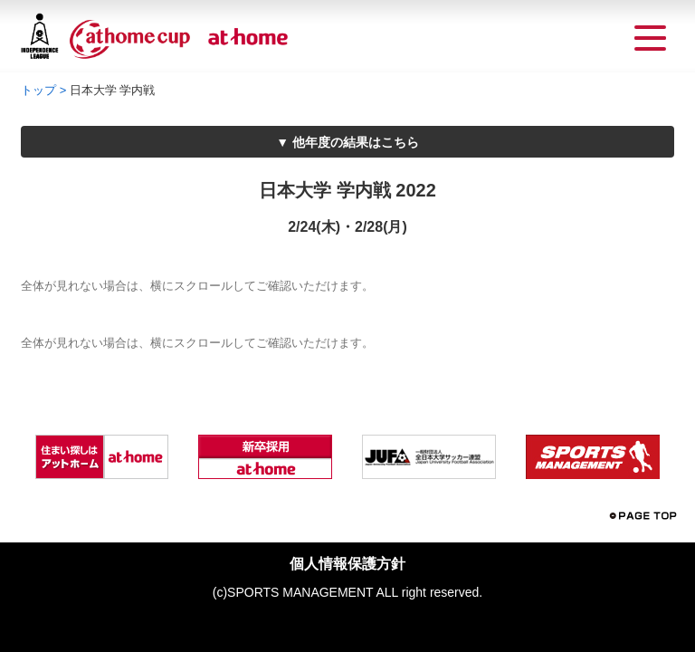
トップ (38, 90)
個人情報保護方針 (347, 563)
